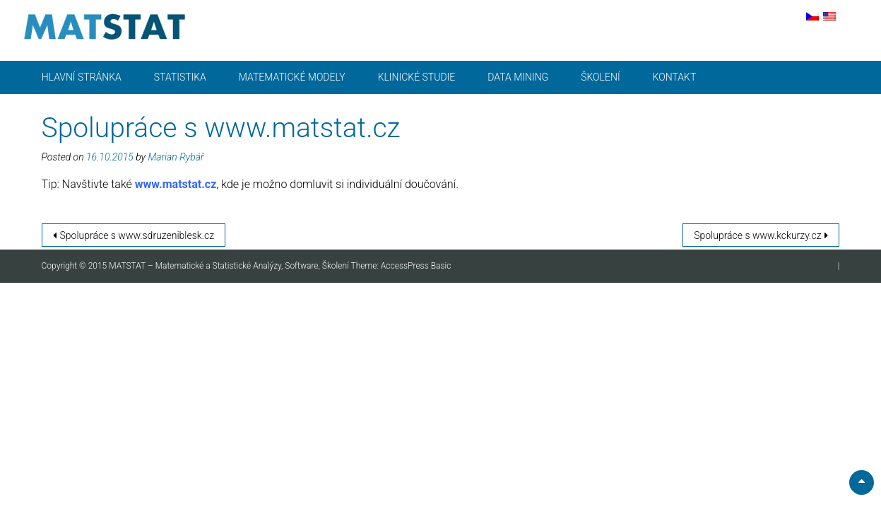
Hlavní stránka (82, 77)
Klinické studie (417, 77)
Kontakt (675, 77)
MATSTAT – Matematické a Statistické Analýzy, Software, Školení (229, 266)
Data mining (517, 77)
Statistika (180, 77)
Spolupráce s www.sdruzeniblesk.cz (137, 235)
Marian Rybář (175, 157)
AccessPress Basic (416, 266)
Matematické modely (292, 77)
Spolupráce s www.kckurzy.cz (757, 235)
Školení (600, 77)
